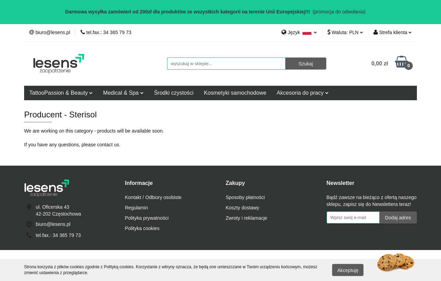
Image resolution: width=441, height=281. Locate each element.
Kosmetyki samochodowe (235, 93)
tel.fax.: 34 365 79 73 (58, 235)
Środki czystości (174, 93)
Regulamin (136, 207)
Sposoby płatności (245, 197)
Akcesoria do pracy (303, 93)
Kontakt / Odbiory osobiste (153, 197)
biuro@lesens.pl (53, 224)
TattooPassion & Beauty (61, 93)
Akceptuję (347, 270)
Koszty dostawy (242, 207)
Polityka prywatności (147, 218)
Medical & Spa (123, 93)
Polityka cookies (142, 228)
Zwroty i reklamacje (246, 218)
